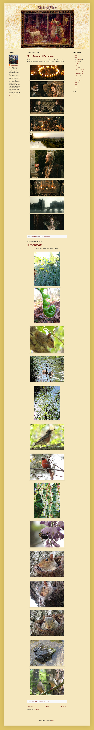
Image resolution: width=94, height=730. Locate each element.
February (78, 78)
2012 (76, 57)
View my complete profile (14, 95)
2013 (76, 55)
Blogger (53, 720)
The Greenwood (34, 245)
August (78, 61)
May (77, 65)
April (77, 67)
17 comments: (46, 701)
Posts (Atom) (36, 709)
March (78, 75)
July (77, 63)
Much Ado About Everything (40, 56)
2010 (76, 84)
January (78, 80)
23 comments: (47, 236)
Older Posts (63, 706)
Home (47, 706)
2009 (76, 87)
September (78, 59)
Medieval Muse (14, 65)
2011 (76, 82)
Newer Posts (30, 706)
